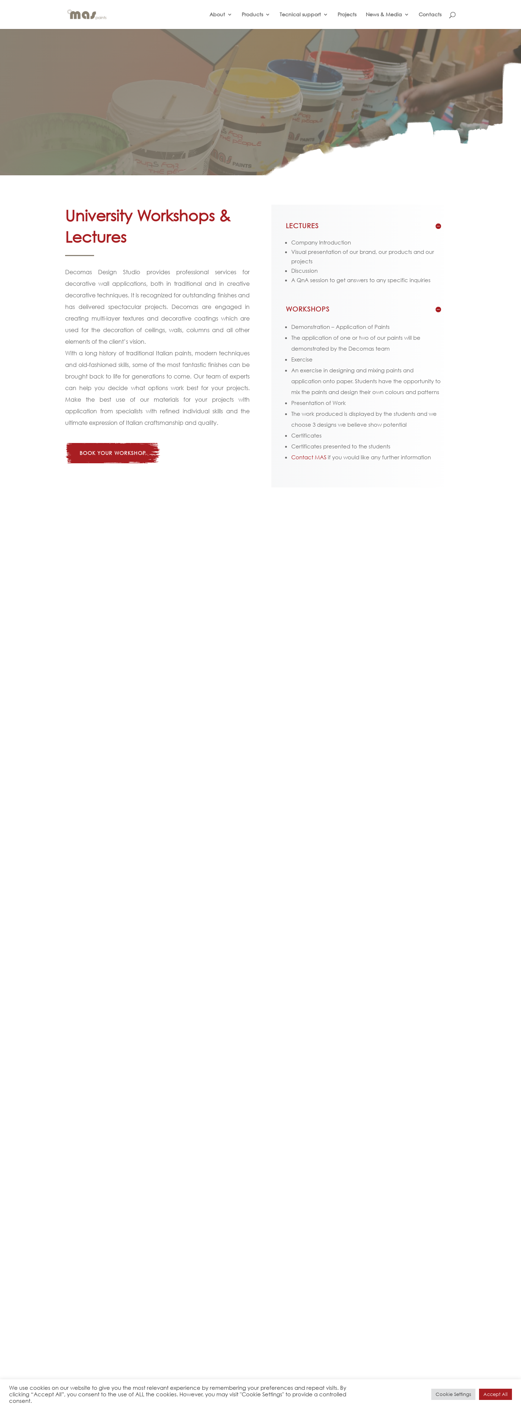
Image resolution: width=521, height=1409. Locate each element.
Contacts (430, 15)
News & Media (384, 15)
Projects (347, 15)
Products (252, 15)
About (217, 15)
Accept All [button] (495, 1394)
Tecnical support (300, 15)
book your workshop (113, 453)
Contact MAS (308, 457)
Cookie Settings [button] (453, 1394)
